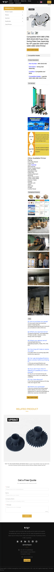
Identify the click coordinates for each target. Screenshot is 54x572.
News (29, 1)
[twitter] (29, 541)
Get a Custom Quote (32, 49)
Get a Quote (49, 2)
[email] (28, 557)
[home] (5, 2)
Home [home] (10, 1)
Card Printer (8, 24)
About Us (23, 1)
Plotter (7, 15)
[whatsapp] (36, 541)
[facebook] (21, 541)
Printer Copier (9, 11)
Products (16, 1)
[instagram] (32, 541)
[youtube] (17, 541)
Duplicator (8, 21)
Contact (11, 3)
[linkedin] (25, 541)
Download (18, 3)
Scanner (7, 18)
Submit (27, 516)
